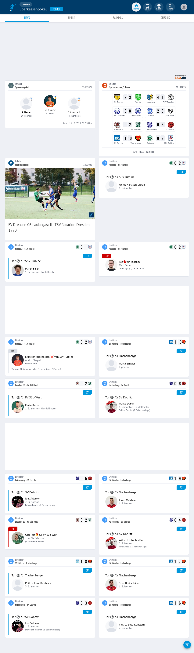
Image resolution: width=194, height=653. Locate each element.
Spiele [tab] (71, 18)
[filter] (187, 644)
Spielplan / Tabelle (144, 151)
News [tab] (27, 18)
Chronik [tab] (165, 18)
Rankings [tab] (118, 18)
